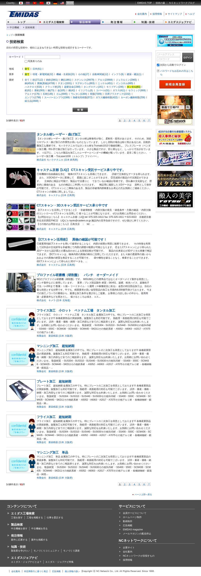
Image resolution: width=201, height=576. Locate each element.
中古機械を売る (39, 528)
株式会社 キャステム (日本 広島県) (56, 195)
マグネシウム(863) (85, 83)
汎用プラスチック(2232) (118, 94)
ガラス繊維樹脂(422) (107, 97)
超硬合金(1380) (72, 86)
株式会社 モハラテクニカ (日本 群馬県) (57, 159)
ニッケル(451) (105, 83)
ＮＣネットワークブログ (182, 3)
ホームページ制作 (132, 517)
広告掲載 (127, 525)
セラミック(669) (137, 90)
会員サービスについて (134, 513)
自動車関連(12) (100, 74)
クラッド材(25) (53, 86)
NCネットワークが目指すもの (138, 555)
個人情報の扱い (72, 571)
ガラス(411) (119, 90)
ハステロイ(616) (33, 86)
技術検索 (30, 27)
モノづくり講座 (71, 550)
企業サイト (129, 547)
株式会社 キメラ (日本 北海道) (53, 300)
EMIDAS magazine (133, 529)
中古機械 (14, 27)
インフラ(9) (117, 74)
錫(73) (51, 90)
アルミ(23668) (105, 79)
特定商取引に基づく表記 (36, 571)
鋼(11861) (66, 79)
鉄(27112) (38, 79)
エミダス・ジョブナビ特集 (59, 562)
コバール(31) (103, 90)
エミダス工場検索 (23, 513)
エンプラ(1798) (33, 97)
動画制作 (127, 521)
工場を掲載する (34, 517)
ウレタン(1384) (79, 94)
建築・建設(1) (134, 74)
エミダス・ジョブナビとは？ (26, 562)
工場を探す (17, 517)
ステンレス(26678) (84, 79)
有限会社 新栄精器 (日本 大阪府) (55, 335)
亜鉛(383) (39, 90)
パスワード (164, 59)
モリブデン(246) (115, 86)
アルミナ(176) (32, 94)
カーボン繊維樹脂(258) (133, 97)
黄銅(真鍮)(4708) (46, 83)
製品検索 (17, 524)
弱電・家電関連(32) (43, 74)
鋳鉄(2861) (52, 79)
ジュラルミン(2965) (126, 79)
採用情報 (157, 14)
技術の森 (160, 3)
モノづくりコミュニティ (46, 550)
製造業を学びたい (20, 550)
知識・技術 (18, 546)
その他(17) (83, 74)
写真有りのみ (33, 61)
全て (27, 68)
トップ (9, 35)
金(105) (61, 90)
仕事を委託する (55, 517)
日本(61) (37, 68)
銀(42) (72, 90)
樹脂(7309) (96, 94)
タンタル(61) (133, 86)
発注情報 (17, 535)
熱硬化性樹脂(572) (82, 97)
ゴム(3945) (62, 94)
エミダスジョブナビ (24, 557)
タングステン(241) (93, 86)
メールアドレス (166, 54)
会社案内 (142, 14)
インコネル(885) (124, 83)
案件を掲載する (39, 539)
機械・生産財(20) (65, 74)
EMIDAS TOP (144, 3)
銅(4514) (29, 83)
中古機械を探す (19, 528)
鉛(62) (28, 90)
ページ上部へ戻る (143, 494)
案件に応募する (19, 539)
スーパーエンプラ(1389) (57, 97)
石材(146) (48, 94)
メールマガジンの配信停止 (137, 533)
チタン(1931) (65, 83)
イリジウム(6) (85, 90)
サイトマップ (175, 14)
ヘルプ (191, 14)
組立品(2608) (32, 101)
